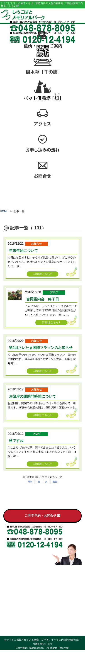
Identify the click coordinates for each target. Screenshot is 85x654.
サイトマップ (42, 633)
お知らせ (42, 608)
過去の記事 (43, 623)
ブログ (42, 613)
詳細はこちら (43, 273)
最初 (30, 481)
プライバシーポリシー (42, 628)
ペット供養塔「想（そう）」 (42, 587)
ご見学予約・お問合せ (43, 515)
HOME (4, 211)
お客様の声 (43, 618)
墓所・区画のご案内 (42, 577)
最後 (55, 481)
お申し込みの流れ (42, 597)
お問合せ (42, 603)
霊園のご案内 (42, 572)
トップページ (42, 567)
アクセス (42, 592)
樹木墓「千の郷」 (42, 582)
